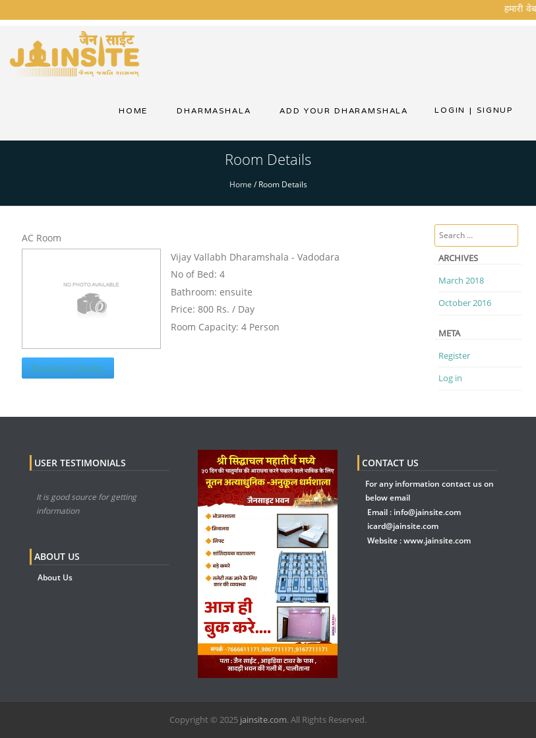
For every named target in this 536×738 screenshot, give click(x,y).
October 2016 (464, 303)
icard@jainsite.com (402, 526)
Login (449, 110)
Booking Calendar (68, 368)
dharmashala (214, 110)
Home (133, 110)
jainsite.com (263, 719)
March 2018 (461, 280)
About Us (55, 577)
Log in (450, 378)
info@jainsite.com (427, 512)
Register (454, 355)
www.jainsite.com (437, 540)
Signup (491, 110)
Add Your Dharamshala (344, 110)
